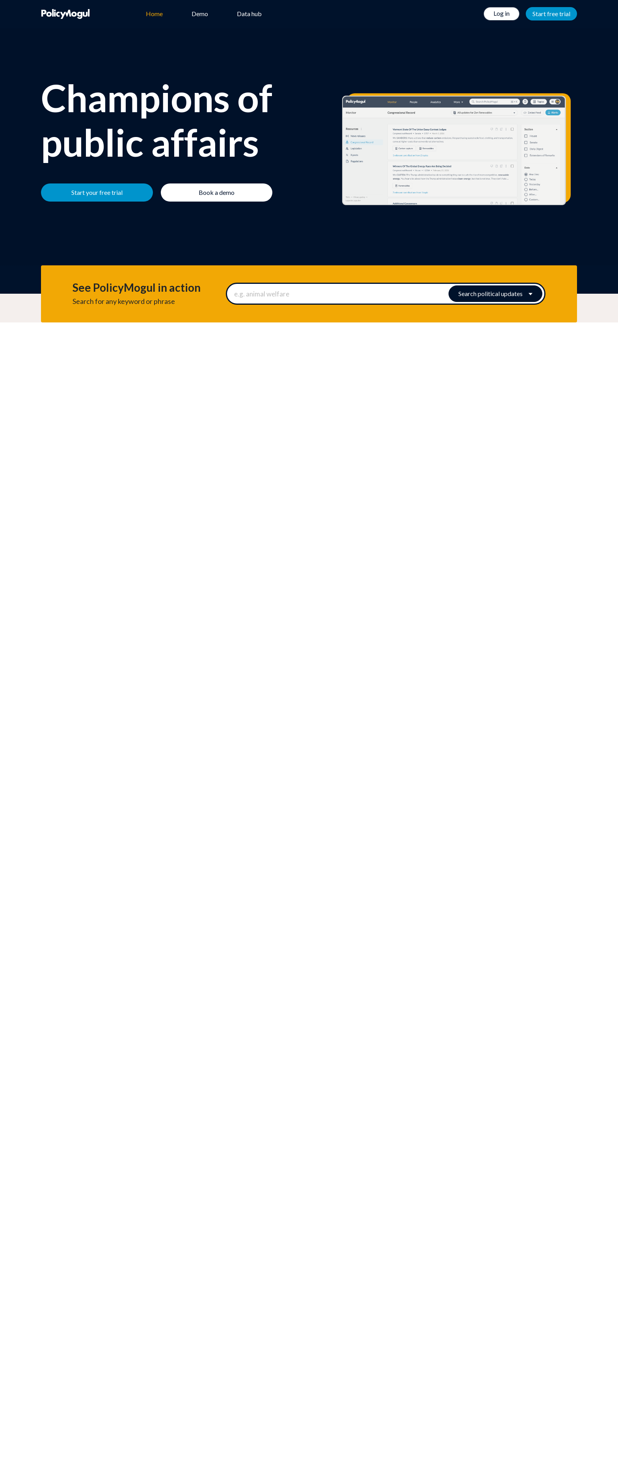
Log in (501, 13)
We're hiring (187, 1349)
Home (154, 13)
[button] (309, 697)
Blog (178, 1370)
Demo (200, 13)
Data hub (249, 13)
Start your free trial (278, 1126)
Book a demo (348, 1126)
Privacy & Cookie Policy (396, 1370)
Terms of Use (383, 1349)
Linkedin (335, 1407)
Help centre (187, 1359)
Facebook (283, 1407)
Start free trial (551, 13)
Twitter (309, 1407)
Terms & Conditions (392, 1359)
